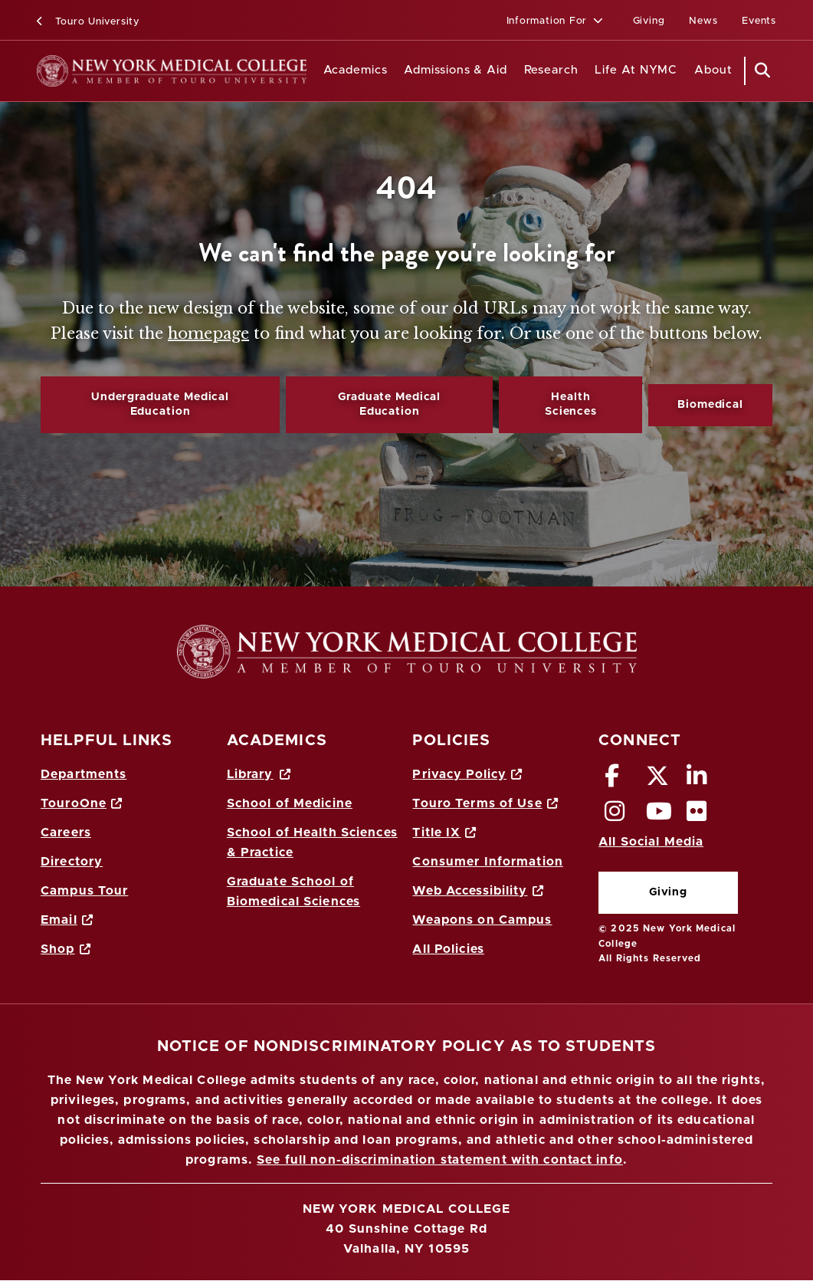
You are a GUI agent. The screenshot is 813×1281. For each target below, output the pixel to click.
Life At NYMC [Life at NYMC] (636, 70)
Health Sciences (571, 404)
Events (759, 21)
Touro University (88, 22)
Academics (355, 70)
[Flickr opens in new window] (697, 816)
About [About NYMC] (713, 70)
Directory (72, 862)
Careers (66, 832)
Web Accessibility (477, 891)
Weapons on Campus (482, 920)
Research (551, 70)
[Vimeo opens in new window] (659, 816)
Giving (668, 892)
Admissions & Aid (455, 70)
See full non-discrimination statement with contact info (440, 1160)
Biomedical (710, 404)
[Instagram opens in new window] (615, 816)
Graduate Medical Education (389, 404)
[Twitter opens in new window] (658, 780)
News (703, 21)
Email (67, 920)
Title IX (444, 832)
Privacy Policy (467, 774)
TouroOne (82, 803)
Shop (66, 949)
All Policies (448, 949)
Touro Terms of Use (485, 803)
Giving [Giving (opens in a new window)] (649, 21)
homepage (208, 333)
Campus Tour (84, 891)
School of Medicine (289, 803)
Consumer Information (487, 862)
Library (259, 774)
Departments (83, 774)
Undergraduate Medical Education (160, 404)
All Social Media (650, 842)
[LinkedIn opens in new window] (697, 780)
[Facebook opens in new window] (612, 780)
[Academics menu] (398, 70)
